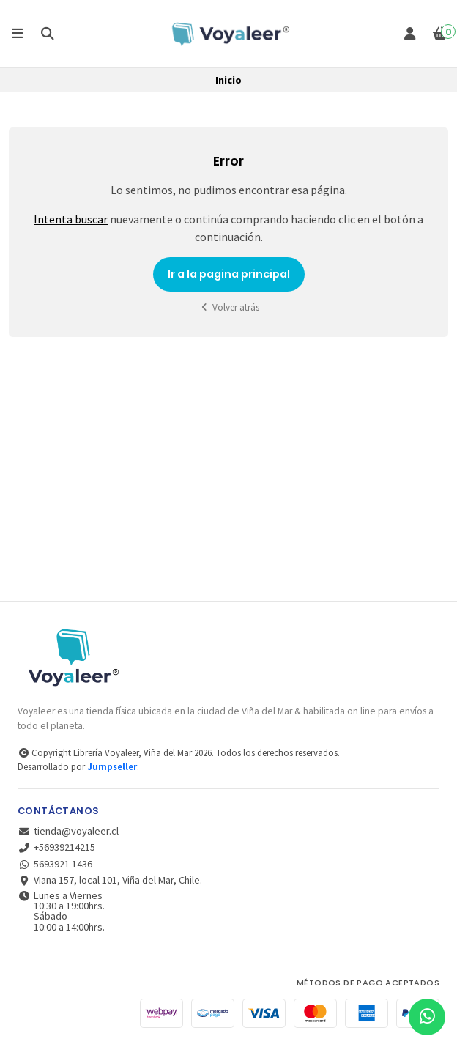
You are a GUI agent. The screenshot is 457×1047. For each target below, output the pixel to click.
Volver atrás (228, 307)
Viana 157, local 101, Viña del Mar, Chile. (110, 880)
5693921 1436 (55, 864)
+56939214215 (56, 847)
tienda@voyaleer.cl (68, 831)
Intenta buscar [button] (71, 219)
